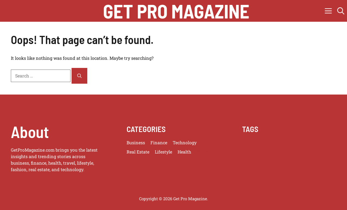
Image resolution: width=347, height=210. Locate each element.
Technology (185, 142)
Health (184, 152)
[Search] (79, 76)
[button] (341, 11)
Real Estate (138, 152)
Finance (158, 142)
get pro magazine (176, 11)
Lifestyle (163, 152)
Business (136, 142)
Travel (203, 152)
